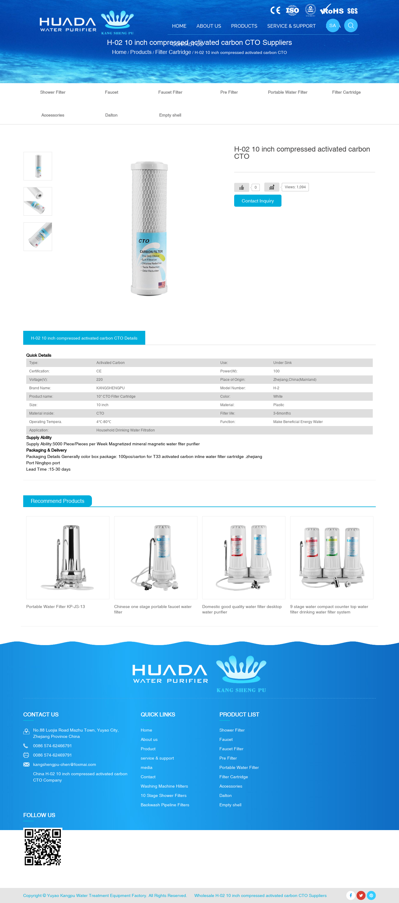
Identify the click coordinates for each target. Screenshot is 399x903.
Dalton (111, 115)
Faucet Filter (170, 92)
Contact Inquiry (258, 200)
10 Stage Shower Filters (164, 795)
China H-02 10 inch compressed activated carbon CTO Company (80, 776)
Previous (16, 565)
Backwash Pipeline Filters (165, 804)
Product (148, 748)
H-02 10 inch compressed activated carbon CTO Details (84, 338)
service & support (157, 758)
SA (332, 25)
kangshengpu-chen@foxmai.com (64, 764)
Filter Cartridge (346, 92)
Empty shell (170, 115)
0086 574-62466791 (52, 745)
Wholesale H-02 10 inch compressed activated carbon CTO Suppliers (260, 895)
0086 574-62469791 (52, 755)
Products (244, 26)
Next (382, 565)
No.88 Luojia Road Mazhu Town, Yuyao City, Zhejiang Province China (76, 733)
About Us (208, 26)
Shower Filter (52, 92)
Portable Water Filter (287, 92)
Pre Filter (229, 92)
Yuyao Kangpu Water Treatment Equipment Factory (96, 895)
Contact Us (187, 44)
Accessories (52, 115)
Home (179, 26)
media (146, 767)
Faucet (111, 92)
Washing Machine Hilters (164, 786)
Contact (148, 776)
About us (149, 739)
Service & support (291, 26)
